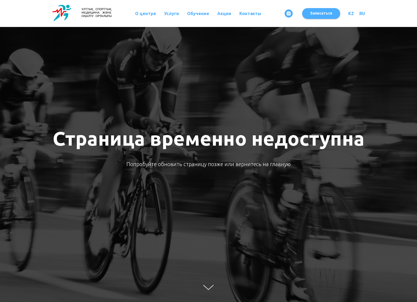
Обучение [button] (198, 13)
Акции (224, 13)
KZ (351, 13)
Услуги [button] (171, 13)
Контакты (250, 13)
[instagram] (289, 13)
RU (362, 13)
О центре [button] (145, 13)
